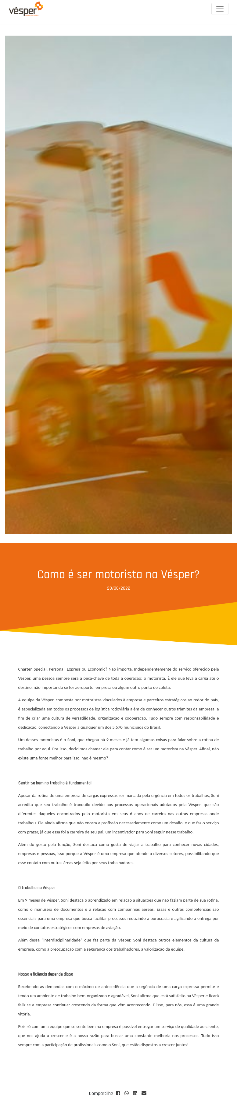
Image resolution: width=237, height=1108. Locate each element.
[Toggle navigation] (219, 9)
